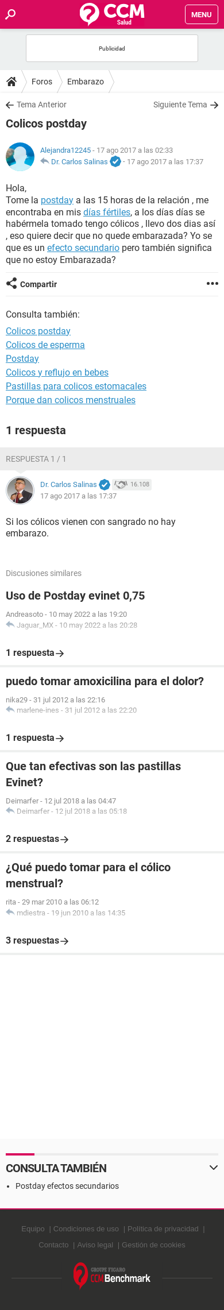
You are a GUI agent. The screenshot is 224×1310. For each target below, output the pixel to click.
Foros (42, 81)
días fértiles (106, 212)
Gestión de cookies (154, 1245)
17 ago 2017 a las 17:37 (165, 161)
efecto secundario (83, 247)
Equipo (32, 1228)
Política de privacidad (163, 1228)
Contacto (53, 1245)
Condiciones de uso (86, 1228)
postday (57, 200)
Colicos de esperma (45, 344)
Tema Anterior (42, 104)
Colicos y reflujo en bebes (57, 372)
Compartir (38, 284)
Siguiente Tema (180, 104)
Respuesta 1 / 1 (36, 458)
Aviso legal (95, 1245)
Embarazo (85, 81)
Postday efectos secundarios (67, 1186)
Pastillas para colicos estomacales (76, 386)
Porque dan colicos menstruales (71, 400)
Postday (22, 358)
